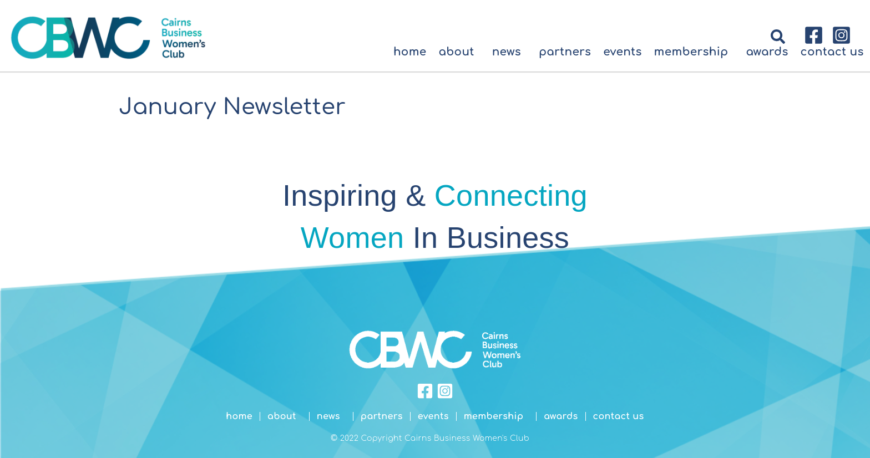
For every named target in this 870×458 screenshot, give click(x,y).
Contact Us (832, 51)
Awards (767, 51)
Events (622, 51)
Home (410, 51)
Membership (694, 51)
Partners (565, 51)
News (509, 51)
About (458, 51)
